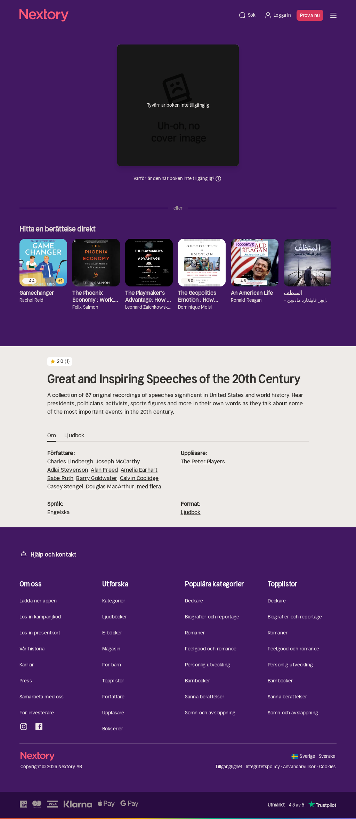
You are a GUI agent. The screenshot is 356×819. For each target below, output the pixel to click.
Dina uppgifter (218, 179)
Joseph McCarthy (118, 461)
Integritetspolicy (263, 767)
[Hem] (126, 15)
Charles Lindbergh (70, 461)
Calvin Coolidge (139, 478)
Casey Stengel (65, 486)
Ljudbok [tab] (74, 435)
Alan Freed (104, 469)
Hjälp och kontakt (47, 554)
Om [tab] (51, 435)
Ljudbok (191, 512)
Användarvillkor (299, 767)
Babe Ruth (60, 478)
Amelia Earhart (139, 469)
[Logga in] (277, 15)
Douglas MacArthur (110, 486)
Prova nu (310, 15)
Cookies (327, 767)
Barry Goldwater (96, 478)
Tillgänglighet (228, 767)
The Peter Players (203, 461)
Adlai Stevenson (67, 469)
